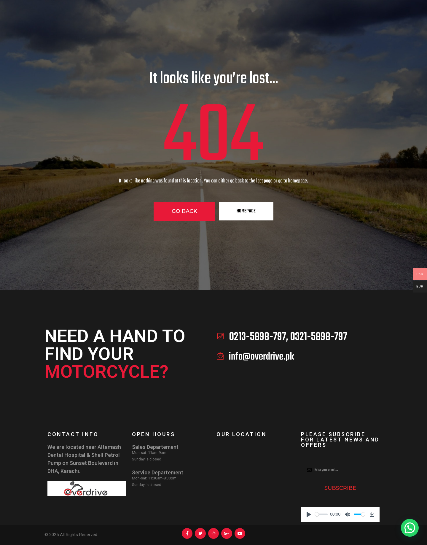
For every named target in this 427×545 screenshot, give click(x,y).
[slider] (321, 514)
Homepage (246, 211)
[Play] (308, 514)
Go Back (184, 211)
